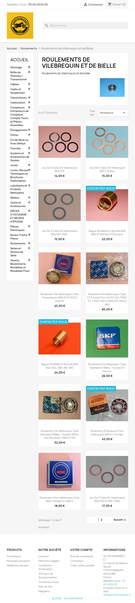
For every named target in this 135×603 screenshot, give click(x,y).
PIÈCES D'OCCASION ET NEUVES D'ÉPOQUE (18, 216)
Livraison (43, 556)
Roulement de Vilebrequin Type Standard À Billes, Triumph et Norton (107, 368)
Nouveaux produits (18, 561)
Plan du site (45, 586)
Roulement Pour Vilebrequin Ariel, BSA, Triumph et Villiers (60, 499)
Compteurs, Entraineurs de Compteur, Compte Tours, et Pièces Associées (19, 116)
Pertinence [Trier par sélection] (113, 113)
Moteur (14, 197)
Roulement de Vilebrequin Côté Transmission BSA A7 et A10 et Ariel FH (60, 297)
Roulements (17, 243)
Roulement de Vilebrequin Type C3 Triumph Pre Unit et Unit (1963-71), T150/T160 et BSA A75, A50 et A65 (107, 299)
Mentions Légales (49, 561)
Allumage (16, 67)
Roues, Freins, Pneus (19, 236)
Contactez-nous (48, 582)
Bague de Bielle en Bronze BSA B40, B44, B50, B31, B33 (59, 366)
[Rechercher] (85, 25)
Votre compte (81, 550)
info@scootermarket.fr (117, 594)
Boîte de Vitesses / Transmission (18, 76)
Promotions (14, 556)
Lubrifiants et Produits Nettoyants (18, 189)
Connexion (76, 561)
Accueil (19, 60)
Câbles (14, 84)
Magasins (44, 591)
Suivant (120, 520)
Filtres (14, 135)
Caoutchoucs (18, 97)
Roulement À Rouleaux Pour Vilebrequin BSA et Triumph (107, 432)
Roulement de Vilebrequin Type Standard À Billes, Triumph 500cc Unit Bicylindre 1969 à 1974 (59, 434)
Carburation (17, 102)
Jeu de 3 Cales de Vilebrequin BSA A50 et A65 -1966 (107, 499)
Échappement (19, 130)
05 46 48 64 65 (38, 4)
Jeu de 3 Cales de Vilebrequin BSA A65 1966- (60, 232)
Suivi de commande (81, 556)
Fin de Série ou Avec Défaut (19, 141)
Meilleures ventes (17, 565)
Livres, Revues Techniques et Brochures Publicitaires (19, 175)
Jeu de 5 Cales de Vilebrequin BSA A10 (60, 169)
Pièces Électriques (17, 228)
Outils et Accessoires (18, 204)
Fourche (15, 148)
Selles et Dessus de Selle (16, 252)
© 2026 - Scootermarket (67, 598)
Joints (14, 165)
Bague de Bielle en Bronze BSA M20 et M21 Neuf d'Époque (107, 232)
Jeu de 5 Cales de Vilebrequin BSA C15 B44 (107, 169)
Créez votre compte (82, 565)
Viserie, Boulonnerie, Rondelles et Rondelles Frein (20, 266)
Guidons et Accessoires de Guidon (19, 157)
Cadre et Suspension (17, 91)
